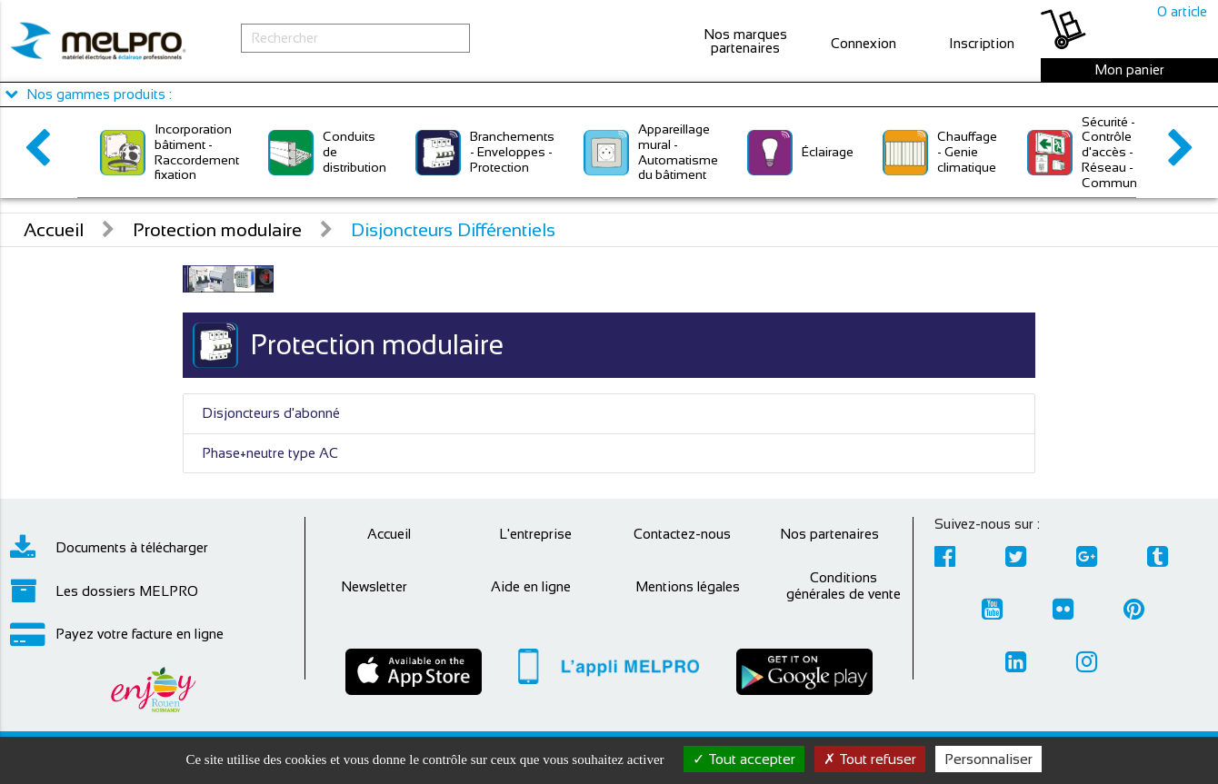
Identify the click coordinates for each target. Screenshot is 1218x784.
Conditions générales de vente (843, 585)
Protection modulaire (217, 230)
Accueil (54, 230)
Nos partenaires (829, 533)
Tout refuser (870, 759)
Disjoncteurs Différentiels (453, 230)
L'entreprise (535, 533)
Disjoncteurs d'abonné (271, 413)
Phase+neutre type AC (270, 453)
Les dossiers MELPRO (104, 590)
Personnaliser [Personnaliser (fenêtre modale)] (988, 759)
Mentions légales (687, 586)
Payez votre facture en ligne (117, 634)
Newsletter (374, 586)
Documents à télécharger (109, 547)
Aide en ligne (531, 586)
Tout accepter (744, 759)
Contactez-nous (682, 533)
